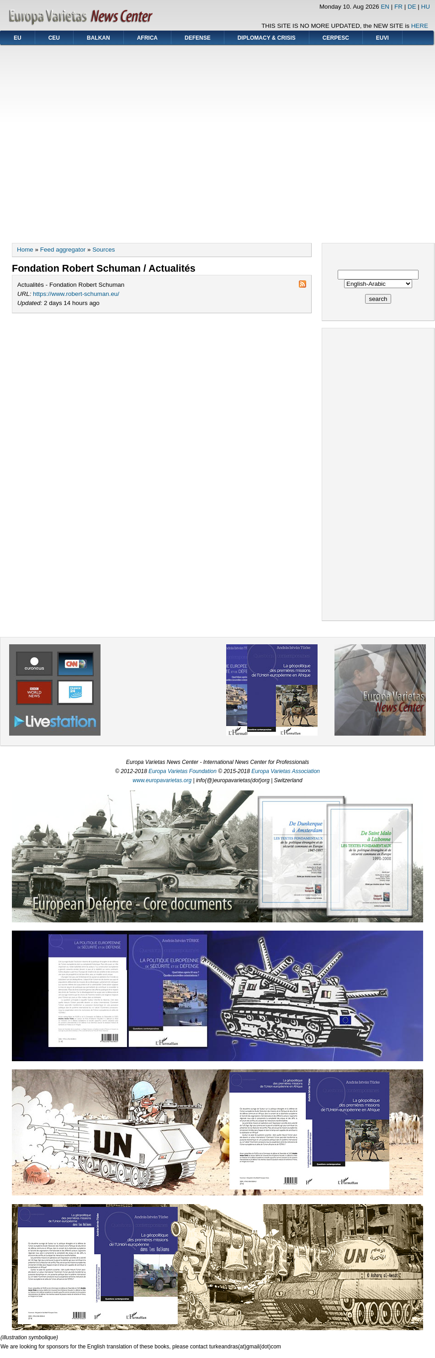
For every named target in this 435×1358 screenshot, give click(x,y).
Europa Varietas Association (285, 771)
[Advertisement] (86, 140)
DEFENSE (198, 38)
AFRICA (147, 38)
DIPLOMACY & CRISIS (267, 38)
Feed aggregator (62, 249)
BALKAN (98, 38)
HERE (419, 25)
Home (25, 249)
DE (412, 6)
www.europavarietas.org (162, 780)
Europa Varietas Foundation (183, 771)
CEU (54, 38)
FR (398, 6)
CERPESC (336, 38)
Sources (103, 249)
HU (425, 6)
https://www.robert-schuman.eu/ (76, 293)
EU (17, 38)
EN (385, 6)
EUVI (382, 38)
